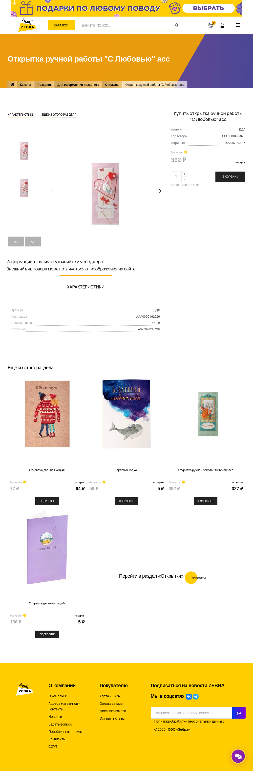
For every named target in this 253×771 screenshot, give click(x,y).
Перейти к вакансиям (65, 731)
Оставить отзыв (112, 718)
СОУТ (52, 746)
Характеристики (21, 114)
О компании (57, 696)
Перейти (195, 575)
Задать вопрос (60, 724)
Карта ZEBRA (110, 696)
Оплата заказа (111, 703)
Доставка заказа (113, 711)
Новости (55, 716)
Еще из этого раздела (59, 114)
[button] (159, 191)
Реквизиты (56, 739)
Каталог (61, 25)
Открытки (112, 85)
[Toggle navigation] (238, 25)
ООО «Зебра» (179, 729)
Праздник (45, 85)
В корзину (230, 177)
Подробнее (47, 501)
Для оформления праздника (78, 85)
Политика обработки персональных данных (189, 721)
